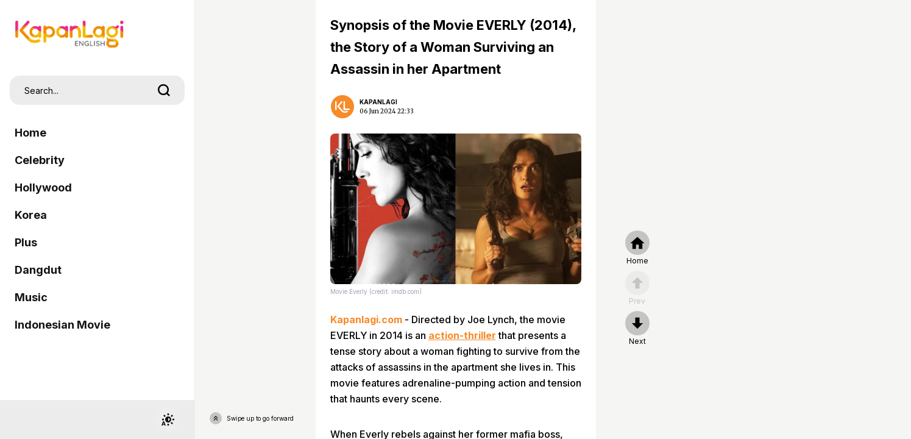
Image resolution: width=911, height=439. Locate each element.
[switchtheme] (167, 419)
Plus (26, 242)
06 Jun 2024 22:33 (387, 111)
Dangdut (38, 269)
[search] (164, 90)
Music (31, 297)
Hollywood (43, 187)
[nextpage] (637, 328)
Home (30, 132)
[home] (637, 248)
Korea (31, 215)
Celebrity (40, 160)
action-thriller (462, 335)
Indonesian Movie (62, 324)
